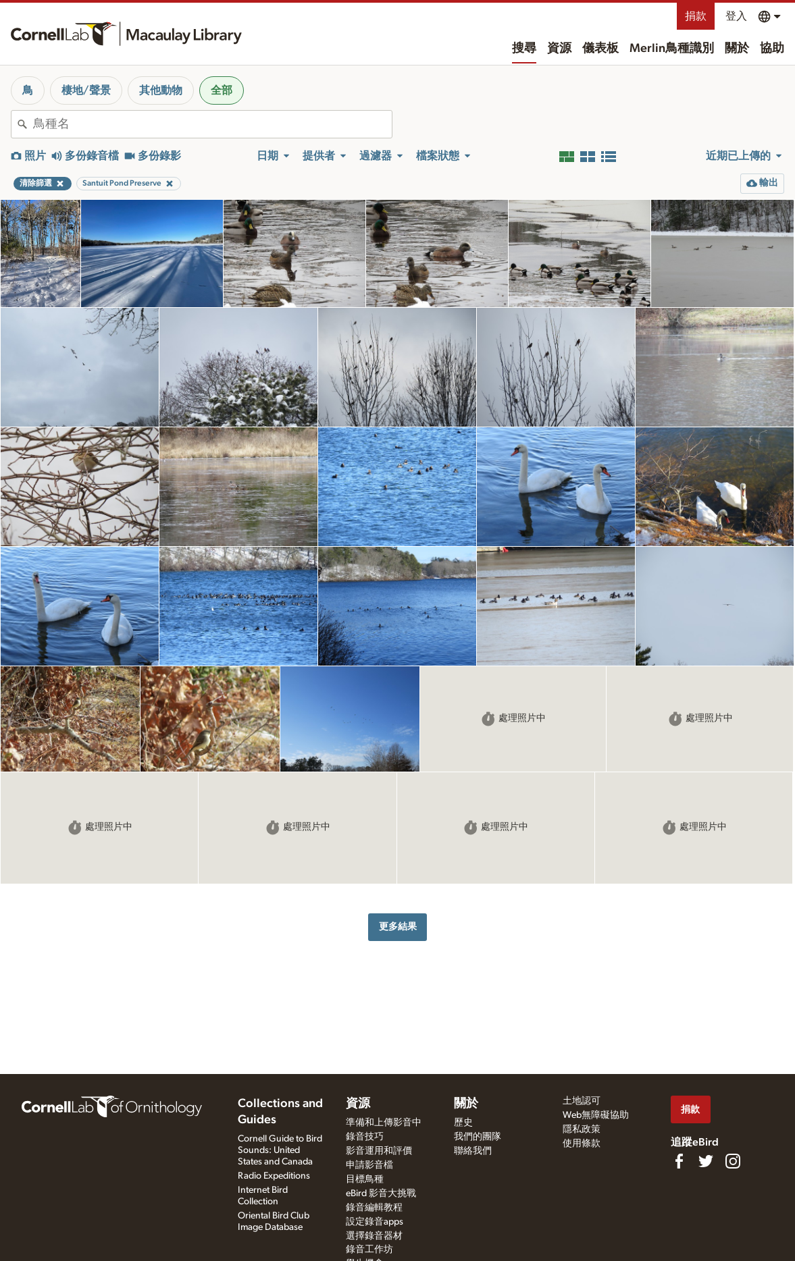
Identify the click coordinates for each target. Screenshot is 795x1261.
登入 (736, 16)
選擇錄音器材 (374, 1236)
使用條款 (581, 1143)
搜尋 (524, 49)
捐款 (696, 16)
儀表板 (600, 49)
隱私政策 (581, 1129)
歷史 (463, 1122)
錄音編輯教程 (374, 1207)
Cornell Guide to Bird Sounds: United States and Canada (280, 1150)
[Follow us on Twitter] (706, 1161)
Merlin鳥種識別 (672, 49)
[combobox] (212, 124)
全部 (221, 90)
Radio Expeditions (274, 1176)
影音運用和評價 (379, 1151)
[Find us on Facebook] (679, 1161)
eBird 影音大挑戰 (381, 1193)
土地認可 (581, 1101)
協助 (772, 49)
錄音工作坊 (369, 1249)
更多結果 (398, 926)
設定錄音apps (374, 1222)
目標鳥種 (365, 1179)
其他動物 (160, 90)
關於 (737, 49)
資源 (559, 49)
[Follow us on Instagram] (733, 1161)
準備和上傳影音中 (383, 1122)
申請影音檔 (369, 1165)
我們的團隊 (477, 1137)
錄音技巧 (365, 1137)
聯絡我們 (473, 1151)
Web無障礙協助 (596, 1115)
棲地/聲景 (86, 90)
